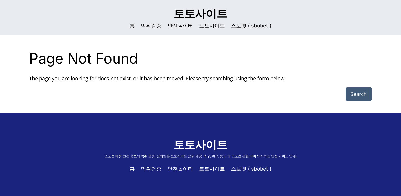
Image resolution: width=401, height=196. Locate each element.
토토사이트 (200, 13)
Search (359, 94)
